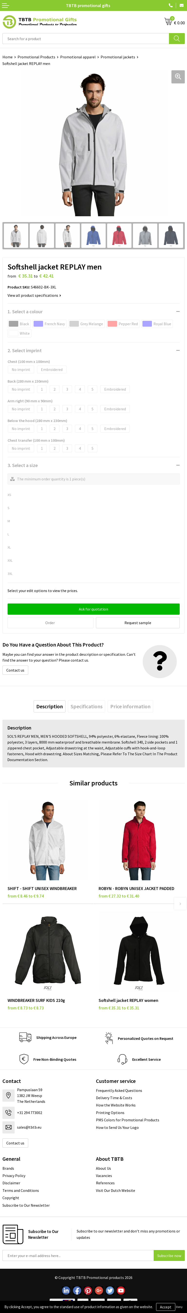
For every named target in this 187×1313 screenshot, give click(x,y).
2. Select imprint (25, 350)
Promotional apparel (78, 56)
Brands (8, 1168)
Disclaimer (11, 1182)
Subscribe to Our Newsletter (26, 1205)
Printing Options (110, 1112)
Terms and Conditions (20, 1190)
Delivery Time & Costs (114, 1097)
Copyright (10, 1197)
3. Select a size (23, 465)
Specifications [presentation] (87, 706)
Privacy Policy (13, 1175)
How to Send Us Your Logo (117, 1127)
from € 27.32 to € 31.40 (119, 896)
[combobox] (85, 38)
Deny (179, 1307)
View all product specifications (34, 295)
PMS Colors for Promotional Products (127, 1119)
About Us (103, 1168)
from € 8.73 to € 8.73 (26, 1008)
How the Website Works (116, 1105)
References (105, 1182)
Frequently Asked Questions (119, 1090)
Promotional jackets (118, 56)
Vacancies (104, 1175)
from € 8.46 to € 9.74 (26, 896)
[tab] (49, 706)
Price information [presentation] (130, 706)
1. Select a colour (25, 311)
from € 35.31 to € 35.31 (119, 1008)
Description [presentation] (49, 706)
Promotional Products (36, 56)
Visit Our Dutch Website (115, 1190)
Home (7, 56)
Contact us (15, 670)
